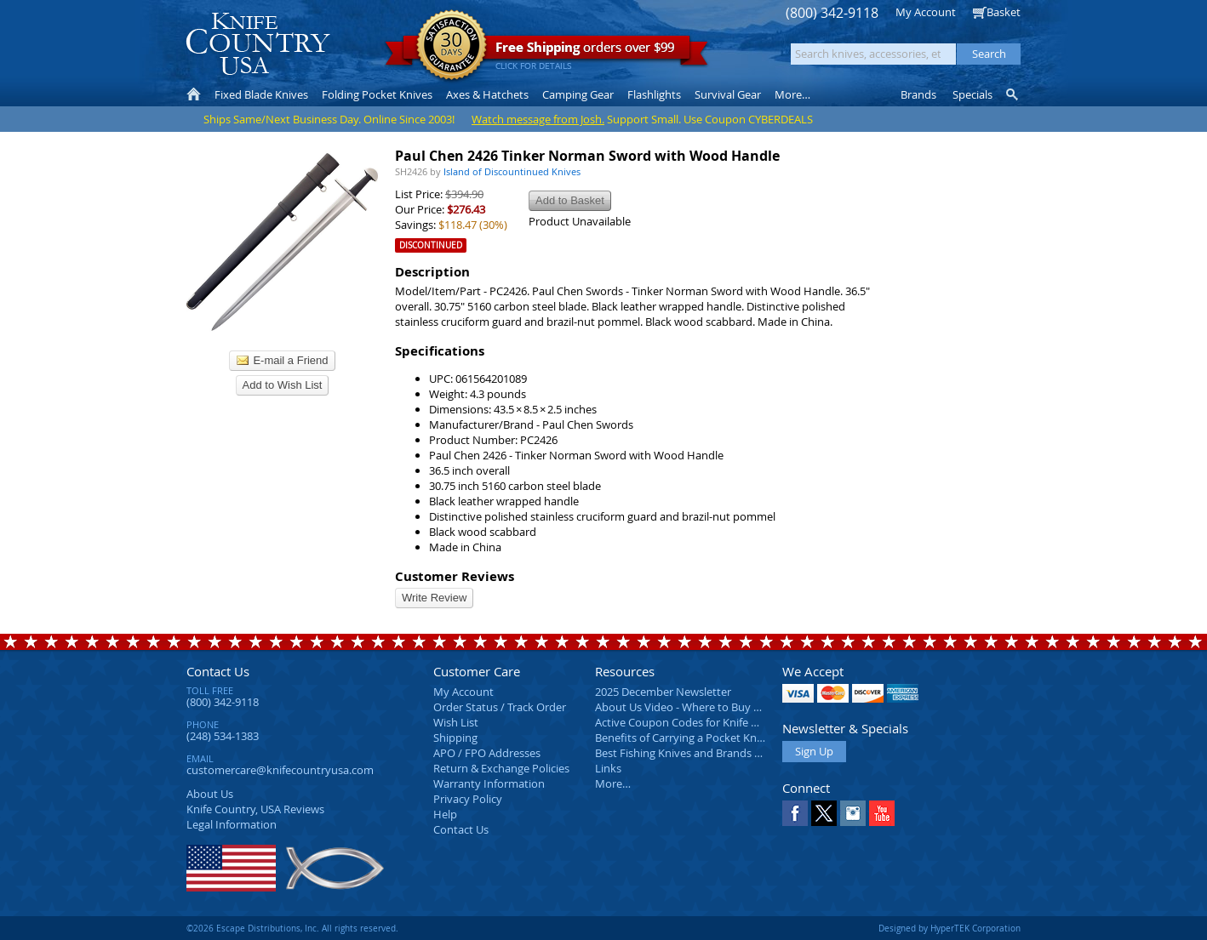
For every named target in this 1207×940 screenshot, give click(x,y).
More (792, 94)
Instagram (853, 813)
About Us (209, 793)
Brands (918, 94)
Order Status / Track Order (499, 707)
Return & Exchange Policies (501, 768)
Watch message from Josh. (538, 119)
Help (445, 814)
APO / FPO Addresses (487, 753)
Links (608, 768)
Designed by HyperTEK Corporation (949, 928)
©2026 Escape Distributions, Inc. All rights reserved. (292, 928)
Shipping (455, 737)
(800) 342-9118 (832, 13)
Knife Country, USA (258, 43)
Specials (972, 94)
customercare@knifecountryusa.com (280, 770)
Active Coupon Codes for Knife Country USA (705, 722)
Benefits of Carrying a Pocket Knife (682, 737)
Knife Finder (1013, 94)
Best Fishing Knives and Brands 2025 (686, 753)
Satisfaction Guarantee (451, 46)
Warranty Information (489, 783)
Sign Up (814, 751)
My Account (925, 12)
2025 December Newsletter (663, 691)
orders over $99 (546, 51)
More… (613, 783)
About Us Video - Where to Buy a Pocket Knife (710, 707)
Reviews (255, 809)
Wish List (455, 722)
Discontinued (430, 245)
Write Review (434, 597)
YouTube (882, 813)
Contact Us (217, 671)
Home (194, 94)
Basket (1004, 12)
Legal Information (231, 824)
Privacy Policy (467, 798)
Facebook (795, 813)
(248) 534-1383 (222, 735)
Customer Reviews (454, 576)
